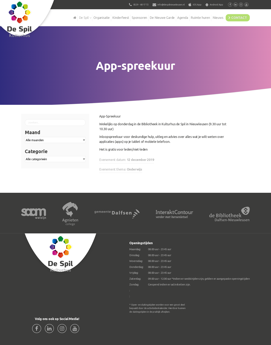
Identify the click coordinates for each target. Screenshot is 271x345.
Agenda (175, 17)
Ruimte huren (194, 17)
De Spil (71, 17)
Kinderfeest (110, 17)
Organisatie (89, 17)
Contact (237, 17)
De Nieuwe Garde (154, 17)
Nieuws (213, 17)
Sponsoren (130, 17)
